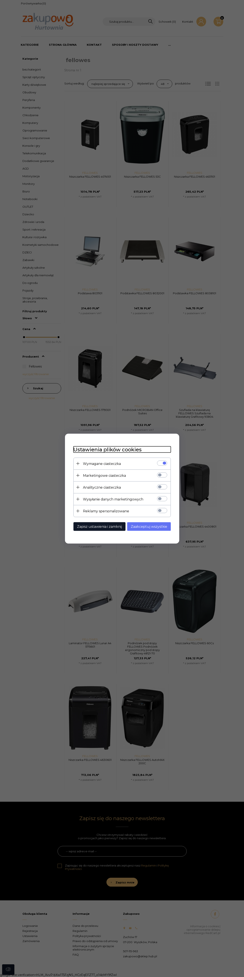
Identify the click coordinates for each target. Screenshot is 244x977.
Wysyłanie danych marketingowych (113, 499)
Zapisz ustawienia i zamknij (99, 526)
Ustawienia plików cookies (107, 449)
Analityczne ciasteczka (102, 487)
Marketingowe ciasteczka (104, 475)
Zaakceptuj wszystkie (149, 526)
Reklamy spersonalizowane (106, 511)
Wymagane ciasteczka (102, 464)
